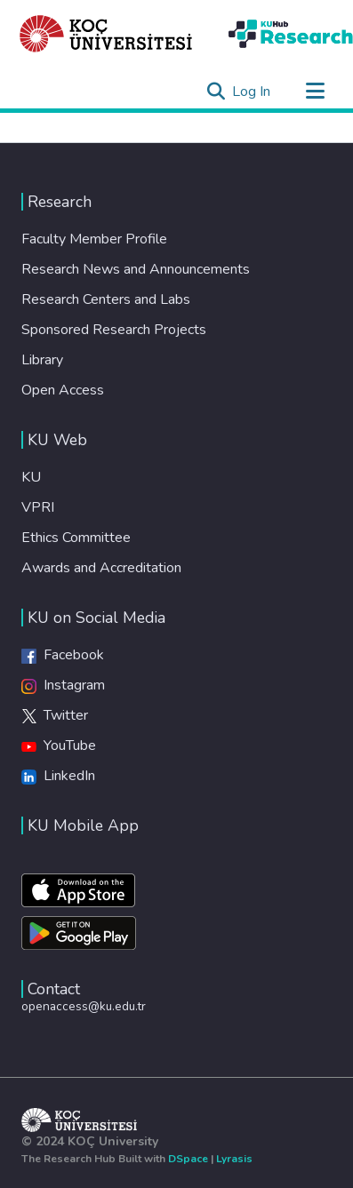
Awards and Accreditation (101, 568)
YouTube (58, 745)
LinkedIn (58, 775)
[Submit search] (216, 91)
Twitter (54, 715)
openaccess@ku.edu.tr (83, 1006)
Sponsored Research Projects (113, 329)
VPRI (37, 507)
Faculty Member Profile (94, 239)
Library (42, 360)
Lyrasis (234, 1159)
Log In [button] (252, 91)
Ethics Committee (76, 537)
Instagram (63, 685)
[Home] (106, 33)
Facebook (62, 655)
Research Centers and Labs (105, 299)
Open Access (62, 390)
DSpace (188, 1159)
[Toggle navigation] (315, 91)
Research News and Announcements (135, 269)
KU (31, 477)
